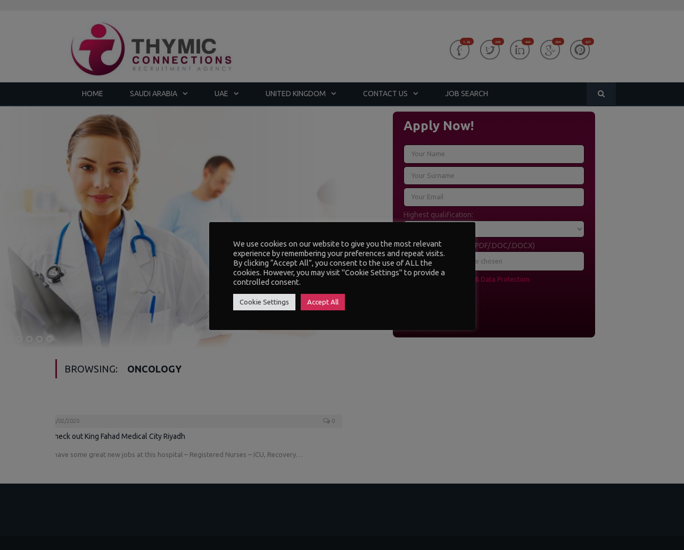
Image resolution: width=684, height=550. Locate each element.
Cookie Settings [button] (264, 302)
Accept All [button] (323, 302)
